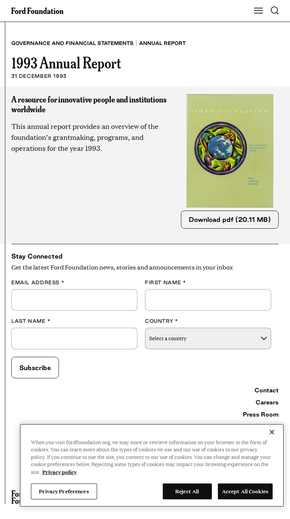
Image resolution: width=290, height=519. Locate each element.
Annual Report (162, 43)
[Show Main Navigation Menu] (259, 11)
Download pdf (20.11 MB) (230, 219)
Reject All (187, 491)
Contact (267, 390)
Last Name (31, 321)
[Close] (272, 432)
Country (161, 321)
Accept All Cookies (245, 491)
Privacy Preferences (64, 491)
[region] (152, 465)
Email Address (37, 282)
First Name (165, 282)
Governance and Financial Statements (72, 43)
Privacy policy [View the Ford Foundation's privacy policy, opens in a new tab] (59, 472)
